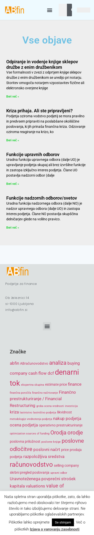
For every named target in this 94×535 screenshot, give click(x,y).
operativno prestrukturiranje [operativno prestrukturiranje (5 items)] (60, 425)
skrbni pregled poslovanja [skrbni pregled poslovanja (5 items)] (29, 472)
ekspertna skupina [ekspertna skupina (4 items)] (32, 384)
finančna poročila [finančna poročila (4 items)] (20, 392)
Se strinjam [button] (63, 522)
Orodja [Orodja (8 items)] (58, 432)
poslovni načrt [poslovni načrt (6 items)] (46, 449)
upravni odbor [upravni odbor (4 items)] (58, 472)
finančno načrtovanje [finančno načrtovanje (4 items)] (45, 392)
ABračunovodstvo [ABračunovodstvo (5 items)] (34, 363)
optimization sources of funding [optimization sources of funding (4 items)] (29, 433)
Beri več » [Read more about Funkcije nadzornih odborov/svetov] (12, 227)
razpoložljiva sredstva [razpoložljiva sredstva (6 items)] (43, 456)
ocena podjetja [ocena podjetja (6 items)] (24, 424)
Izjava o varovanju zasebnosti (54, 529)
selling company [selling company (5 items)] (66, 465)
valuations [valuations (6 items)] (35, 485)
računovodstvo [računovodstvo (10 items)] (31, 464)
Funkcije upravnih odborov (32, 154)
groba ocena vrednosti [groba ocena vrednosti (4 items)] (50, 406)
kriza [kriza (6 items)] (14, 411)
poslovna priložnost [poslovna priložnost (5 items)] (25, 441)
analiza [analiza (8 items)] (57, 363)
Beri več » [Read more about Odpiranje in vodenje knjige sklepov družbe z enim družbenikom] (12, 96)
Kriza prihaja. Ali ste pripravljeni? (39, 110)
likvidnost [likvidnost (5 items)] (64, 412)
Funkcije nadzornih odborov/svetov (41, 198)
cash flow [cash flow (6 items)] (37, 373)
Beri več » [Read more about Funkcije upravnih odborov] (12, 184)
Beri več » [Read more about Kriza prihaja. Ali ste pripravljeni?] (12, 140)
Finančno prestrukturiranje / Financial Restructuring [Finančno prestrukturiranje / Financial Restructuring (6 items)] (43, 399)
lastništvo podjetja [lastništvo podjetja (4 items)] (44, 412)
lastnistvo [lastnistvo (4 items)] (26, 412)
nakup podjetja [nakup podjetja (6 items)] (67, 418)
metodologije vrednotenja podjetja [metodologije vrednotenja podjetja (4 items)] (31, 419)
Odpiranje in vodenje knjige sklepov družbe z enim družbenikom (42, 64)
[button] (49, 10)
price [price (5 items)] (65, 450)
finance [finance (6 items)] (74, 384)
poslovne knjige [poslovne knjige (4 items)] (51, 441)
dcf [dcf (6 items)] (51, 373)
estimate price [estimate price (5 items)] (56, 384)
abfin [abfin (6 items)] (14, 363)
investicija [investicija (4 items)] (71, 406)
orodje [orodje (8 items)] (75, 432)
